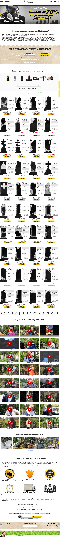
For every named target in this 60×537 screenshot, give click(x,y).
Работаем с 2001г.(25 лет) (6, 3)
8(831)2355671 (53, 1)
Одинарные (24, 88)
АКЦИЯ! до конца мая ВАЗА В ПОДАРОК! (15, 534)
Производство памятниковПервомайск (30, 1)
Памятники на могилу (5, 2)
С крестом (33, 88)
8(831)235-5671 (52, 524)
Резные (37, 88)
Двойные (29, 88)
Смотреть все (30, 430)
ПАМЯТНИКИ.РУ (6, 1)
